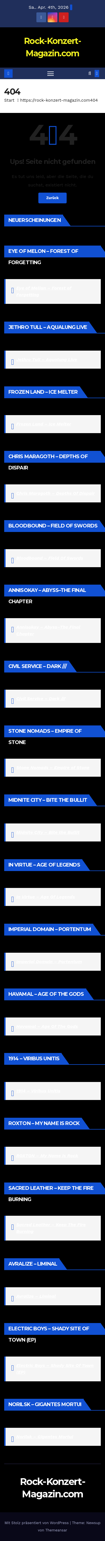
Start (9, 100)
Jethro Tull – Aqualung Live (46, 359)
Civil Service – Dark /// (41, 698)
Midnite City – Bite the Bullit (48, 832)
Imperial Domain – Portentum (49, 961)
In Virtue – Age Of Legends (45, 896)
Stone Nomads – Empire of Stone (52, 767)
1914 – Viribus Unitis (38, 1091)
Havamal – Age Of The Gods (47, 1026)
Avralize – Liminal (36, 1296)
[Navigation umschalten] (51, 73)
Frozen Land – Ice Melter (43, 424)
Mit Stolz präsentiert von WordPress (37, 1523)
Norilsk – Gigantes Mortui (44, 1436)
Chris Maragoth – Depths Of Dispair (55, 493)
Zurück (52, 198)
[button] (89, 73)
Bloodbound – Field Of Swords (49, 558)
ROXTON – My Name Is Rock (47, 1155)
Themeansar (56, 1530)
